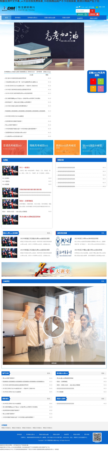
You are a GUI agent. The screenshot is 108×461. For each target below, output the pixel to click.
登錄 (100, 7)
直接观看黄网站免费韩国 (43, 449)
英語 (34, 163)
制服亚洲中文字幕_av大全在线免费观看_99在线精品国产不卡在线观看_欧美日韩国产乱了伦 (25, 447)
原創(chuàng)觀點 (47, 73)
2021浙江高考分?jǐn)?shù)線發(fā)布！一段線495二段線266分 (21, 85)
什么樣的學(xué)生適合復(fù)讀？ (14, 136)
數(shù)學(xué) (41, 163)
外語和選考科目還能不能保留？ (11, 410)
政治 (22, 163)
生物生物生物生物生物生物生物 (30, 189)
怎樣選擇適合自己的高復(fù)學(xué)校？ (16, 132)
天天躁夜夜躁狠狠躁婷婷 (20, 449)
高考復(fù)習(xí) (32, 17)
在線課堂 (80, 18)
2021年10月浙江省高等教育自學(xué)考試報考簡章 (18, 93)
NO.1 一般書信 (24, 167)
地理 (26, 163)
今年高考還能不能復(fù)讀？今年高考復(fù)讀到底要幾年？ (21, 128)
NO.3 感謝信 (6, 181)
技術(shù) (48, 163)
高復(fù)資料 (66, 17)
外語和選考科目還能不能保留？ (13, 121)
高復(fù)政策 (15, 71)
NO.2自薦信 (5, 178)
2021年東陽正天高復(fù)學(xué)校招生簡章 (35, 238)
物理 (18, 163)
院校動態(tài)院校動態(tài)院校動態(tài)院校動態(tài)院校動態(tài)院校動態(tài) (26, 111)
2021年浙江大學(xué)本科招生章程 (86, 238)
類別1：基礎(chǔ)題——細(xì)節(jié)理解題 (14, 211)
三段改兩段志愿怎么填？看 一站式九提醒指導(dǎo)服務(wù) (21, 82)
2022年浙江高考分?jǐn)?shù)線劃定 (14, 116)
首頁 (6, 17)
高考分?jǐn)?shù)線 (31, 73)
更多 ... (49, 233)
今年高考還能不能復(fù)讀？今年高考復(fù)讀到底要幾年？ (19, 417)
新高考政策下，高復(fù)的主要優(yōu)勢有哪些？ (18, 102)
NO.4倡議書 (5, 184)
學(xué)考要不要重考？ (11, 125)
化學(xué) (13, 163)
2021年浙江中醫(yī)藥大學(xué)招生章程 (88, 250)
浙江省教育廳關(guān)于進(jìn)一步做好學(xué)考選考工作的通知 (22, 98)
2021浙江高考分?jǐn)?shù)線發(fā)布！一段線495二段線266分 (19, 388)
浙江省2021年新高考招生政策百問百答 (15, 78)
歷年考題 (8, 22)
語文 (4, 163)
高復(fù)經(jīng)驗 (49, 17)
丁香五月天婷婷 (32, 449)
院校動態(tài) (23, 71)
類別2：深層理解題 (26, 201)
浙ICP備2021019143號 (53, 437)
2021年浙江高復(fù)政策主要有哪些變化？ (16, 106)
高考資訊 (17, 17)
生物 (8, 163)
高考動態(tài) (8, 71)
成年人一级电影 (54, 449)
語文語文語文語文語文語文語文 (66, 167)
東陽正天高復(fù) (6, 428)
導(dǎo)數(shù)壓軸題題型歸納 (29, 217)
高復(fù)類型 (93, 18)
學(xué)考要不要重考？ (9, 378)
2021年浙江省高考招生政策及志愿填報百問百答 (18, 89)
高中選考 (39, 71)
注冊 (103, 7)
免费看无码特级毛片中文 (6, 449)
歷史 (30, 163)
